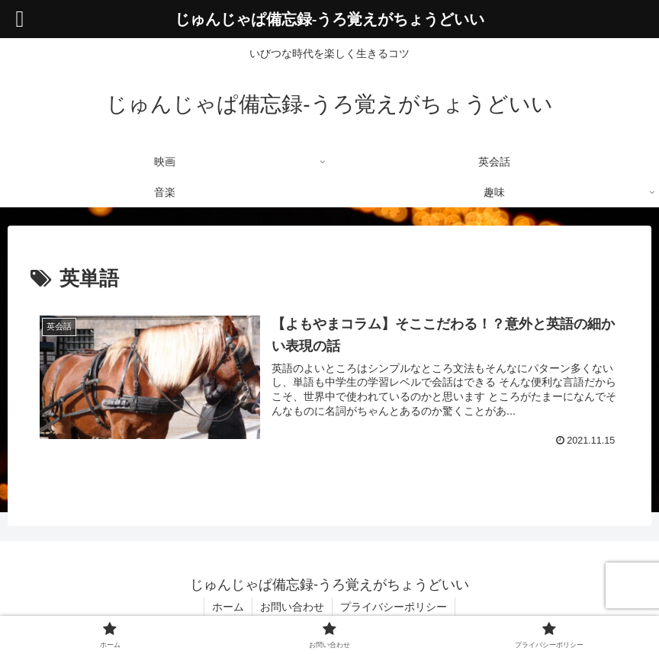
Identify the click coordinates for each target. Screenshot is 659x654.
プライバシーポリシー (393, 607)
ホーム (228, 607)
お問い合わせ (292, 607)
